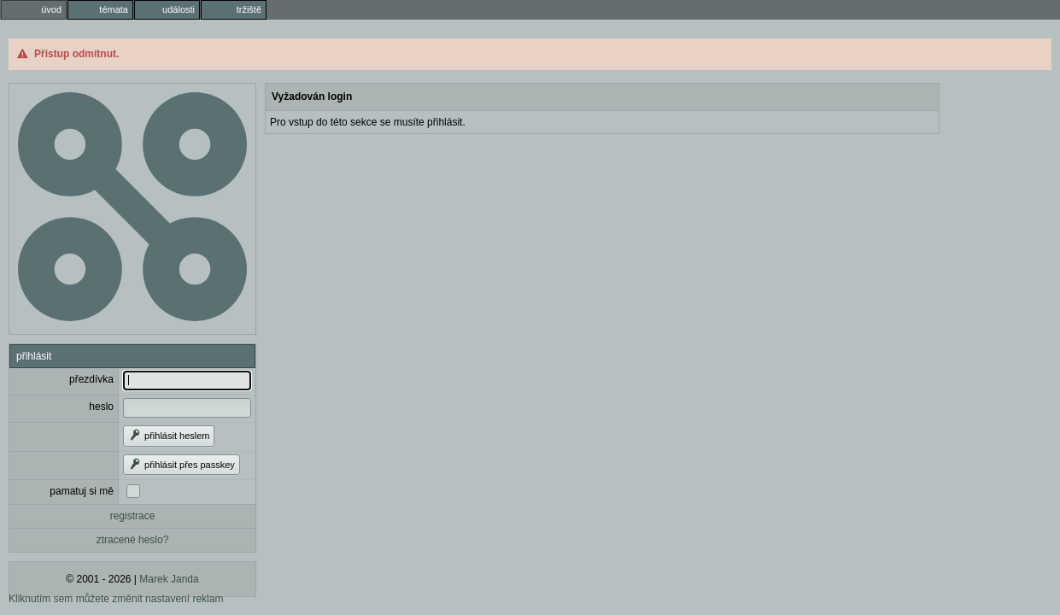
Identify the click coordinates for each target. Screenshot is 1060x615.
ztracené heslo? (133, 540)
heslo (101, 407)
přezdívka (91, 379)
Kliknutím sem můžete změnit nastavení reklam (116, 599)
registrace (132, 516)
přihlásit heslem (168, 435)
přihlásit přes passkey (181, 465)
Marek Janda (168, 579)
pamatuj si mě (82, 491)
